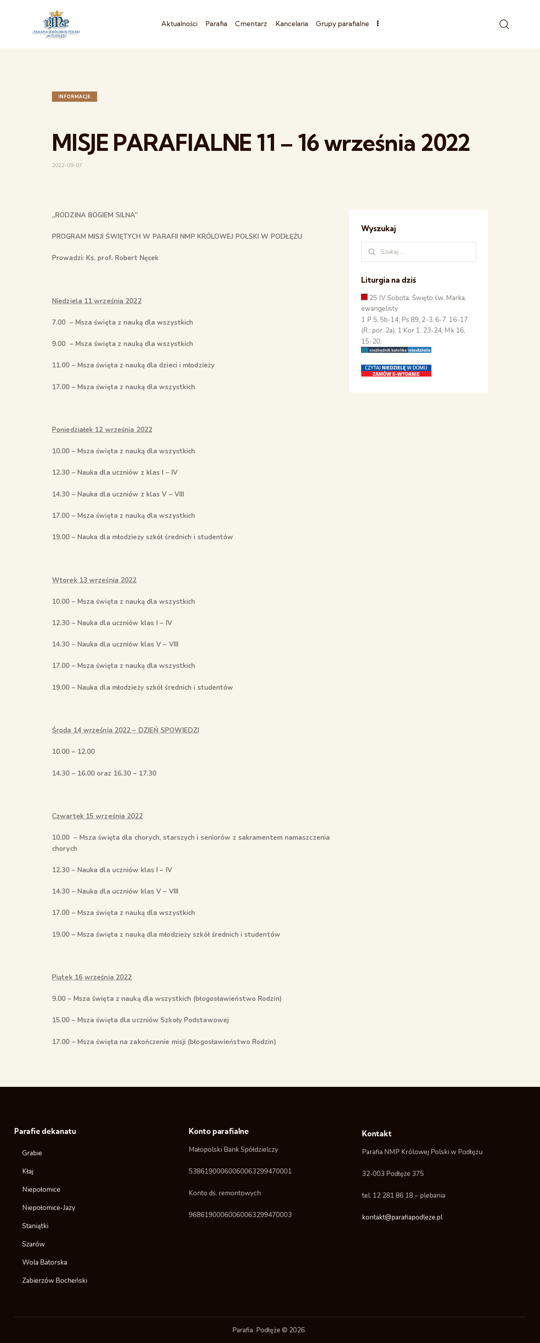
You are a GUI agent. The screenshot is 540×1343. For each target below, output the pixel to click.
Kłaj (27, 1171)
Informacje (74, 96)
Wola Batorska (44, 1262)
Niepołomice (41, 1189)
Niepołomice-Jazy (48, 1207)
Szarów (33, 1244)
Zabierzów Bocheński (54, 1280)
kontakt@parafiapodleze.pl (402, 1217)
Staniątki (35, 1226)
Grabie (32, 1153)
